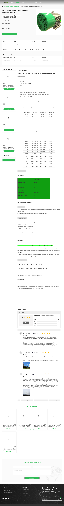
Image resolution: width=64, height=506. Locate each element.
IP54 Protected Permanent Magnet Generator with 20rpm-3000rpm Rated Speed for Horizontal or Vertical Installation (40, 426)
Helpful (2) (26, 354)
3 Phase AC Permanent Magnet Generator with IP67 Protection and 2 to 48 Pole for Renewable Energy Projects (9, 426)
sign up (58, 499)
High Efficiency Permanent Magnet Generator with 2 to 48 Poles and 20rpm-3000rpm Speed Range (8, 127)
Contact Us (35, 2)
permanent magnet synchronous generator (41, 400)
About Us (28, 2)
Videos (23, 2)
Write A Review (25, 322)
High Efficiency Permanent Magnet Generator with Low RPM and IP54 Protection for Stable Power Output (8, 86)
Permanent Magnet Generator (14, 6)
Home (12, 2)
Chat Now (9, 34)
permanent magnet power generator (27, 400)
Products (18, 2)
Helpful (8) (26, 335)
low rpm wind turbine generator (54, 400)
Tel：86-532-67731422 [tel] (7, 490)
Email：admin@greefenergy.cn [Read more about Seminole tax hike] (8, 492)
